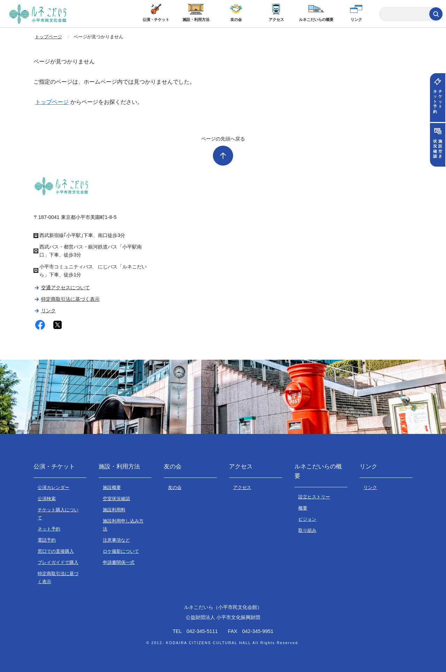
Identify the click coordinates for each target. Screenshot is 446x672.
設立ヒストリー (314, 496)
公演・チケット (156, 19)
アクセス (276, 19)
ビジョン (307, 519)
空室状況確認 (116, 498)
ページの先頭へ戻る (223, 139)
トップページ (48, 36)
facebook (40, 325)
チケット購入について (58, 513)
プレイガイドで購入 (58, 562)
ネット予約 (49, 529)
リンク (356, 19)
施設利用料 (114, 509)
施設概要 (112, 487)
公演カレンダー (53, 487)
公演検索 (47, 498)
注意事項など (116, 540)
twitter (58, 325)
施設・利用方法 (196, 19)
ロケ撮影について (121, 551)
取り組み (307, 530)
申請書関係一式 (118, 562)
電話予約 (47, 540)
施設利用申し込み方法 (123, 525)
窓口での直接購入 (56, 551)
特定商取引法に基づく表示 (70, 299)
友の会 (236, 19)
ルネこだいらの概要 (316, 19)
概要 (302, 508)
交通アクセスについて (65, 287)
